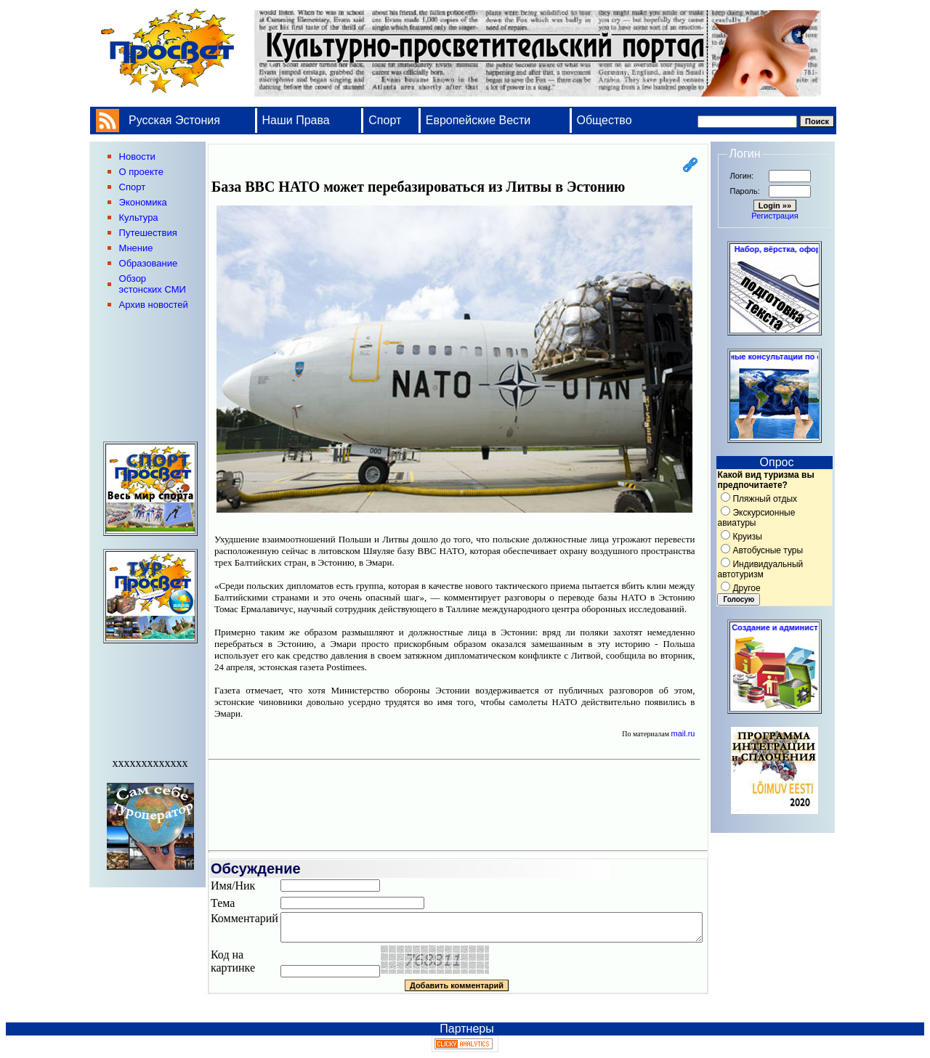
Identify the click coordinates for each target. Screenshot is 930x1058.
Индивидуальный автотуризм (760, 569)
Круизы (746, 537)
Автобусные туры (767, 550)
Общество (604, 120)
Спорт (384, 120)
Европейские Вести (478, 120)
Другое (746, 588)
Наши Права (297, 120)
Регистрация (774, 215)
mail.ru (683, 733)
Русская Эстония (174, 120)
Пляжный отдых (764, 499)
